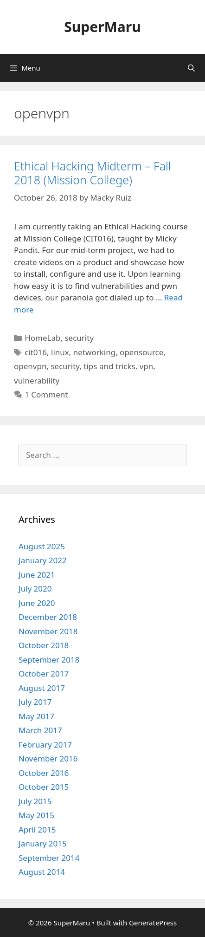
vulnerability (36, 380)
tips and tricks (109, 366)
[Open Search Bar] (191, 68)
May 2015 (36, 815)
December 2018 (48, 617)
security (79, 337)
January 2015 (43, 843)
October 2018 (44, 645)
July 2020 (35, 588)
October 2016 (44, 773)
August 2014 (42, 871)
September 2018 (49, 659)
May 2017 (36, 716)
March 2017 (40, 730)
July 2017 (35, 701)
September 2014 (49, 857)
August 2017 (42, 688)
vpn (147, 366)
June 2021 (37, 574)
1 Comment (46, 394)
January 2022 (43, 560)
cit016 (36, 352)
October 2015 (44, 786)
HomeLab (42, 337)
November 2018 (48, 631)
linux (60, 352)
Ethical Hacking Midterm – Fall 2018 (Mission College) (92, 173)
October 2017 (44, 673)
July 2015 (35, 801)
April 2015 (37, 829)
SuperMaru (102, 26)
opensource (141, 352)
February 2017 (45, 744)
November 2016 (48, 758)
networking (94, 352)
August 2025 (42, 546)
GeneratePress (153, 922)
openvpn (30, 366)
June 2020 (37, 603)
